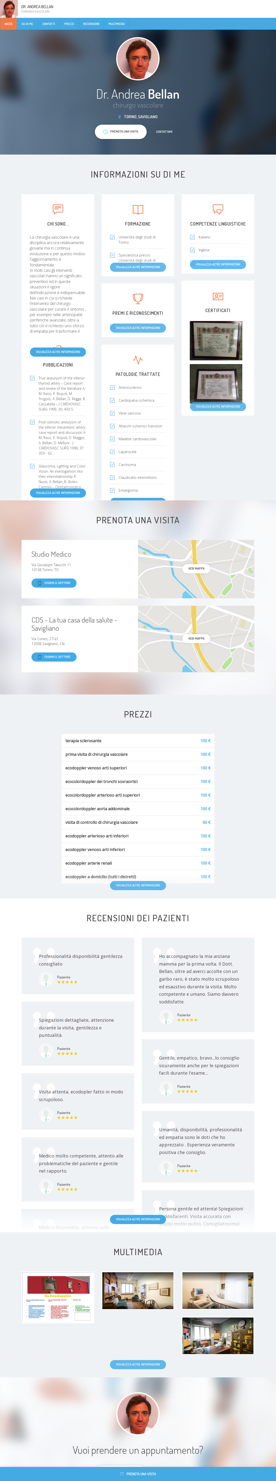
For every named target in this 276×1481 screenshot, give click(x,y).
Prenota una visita (138, 1474)
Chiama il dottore (54, 583)
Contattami (164, 132)
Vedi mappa (196, 568)
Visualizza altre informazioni (58, 352)
